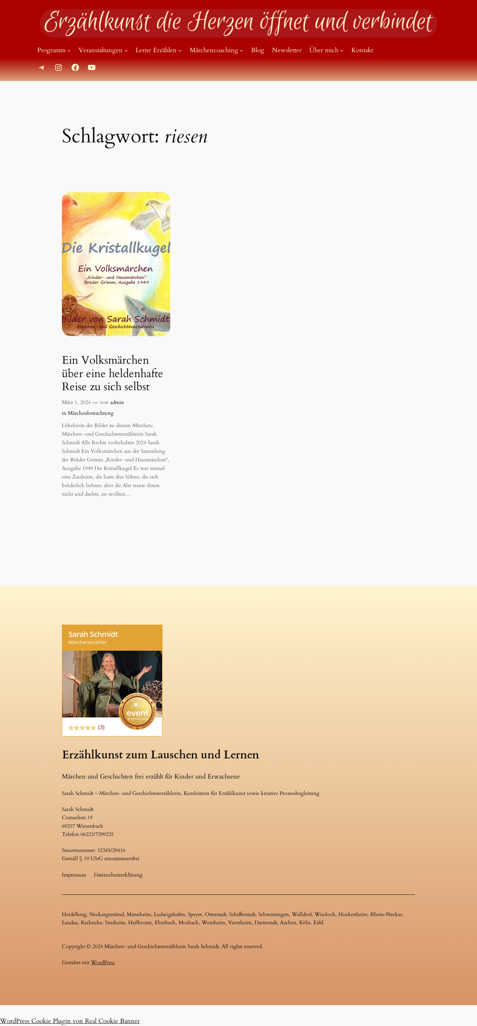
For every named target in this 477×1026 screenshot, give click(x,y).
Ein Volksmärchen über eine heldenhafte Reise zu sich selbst (112, 374)
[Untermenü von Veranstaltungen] (126, 50)
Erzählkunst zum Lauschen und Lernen (160, 755)
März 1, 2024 (76, 402)
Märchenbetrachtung (91, 413)
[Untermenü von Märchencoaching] (241, 50)
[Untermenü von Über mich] (342, 50)
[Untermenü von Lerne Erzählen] (180, 50)
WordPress (103, 962)
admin (117, 402)
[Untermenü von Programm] (69, 50)
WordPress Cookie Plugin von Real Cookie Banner (70, 1021)
